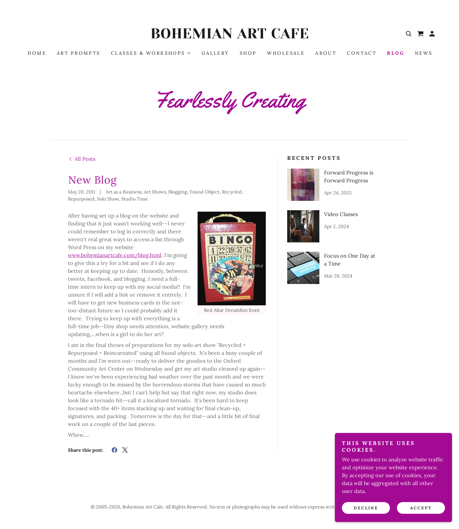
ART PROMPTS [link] (78, 53)
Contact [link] (361, 53)
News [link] (424, 53)
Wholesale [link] (286, 53)
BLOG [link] (395, 53)
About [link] (325, 53)
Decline (366, 508)
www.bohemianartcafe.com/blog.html (114, 255)
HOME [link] (37, 53)
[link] (229, 36)
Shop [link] (248, 53)
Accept (421, 508)
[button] (432, 34)
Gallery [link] (215, 53)
